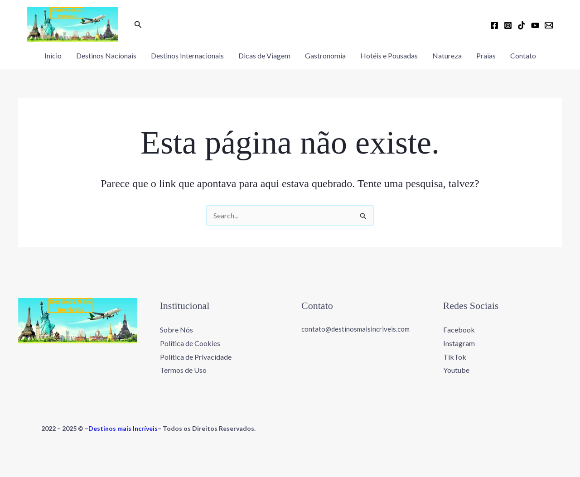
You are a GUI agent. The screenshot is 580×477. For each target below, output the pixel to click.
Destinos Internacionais (187, 55)
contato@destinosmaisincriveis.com (355, 329)
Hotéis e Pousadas (389, 55)
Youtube (456, 370)
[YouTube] (535, 25)
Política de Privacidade (196, 356)
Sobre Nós (176, 329)
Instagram (459, 343)
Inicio (53, 55)
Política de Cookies (190, 343)
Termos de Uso (183, 370)
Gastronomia (325, 55)
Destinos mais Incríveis (123, 428)
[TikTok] (521, 25)
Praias (486, 55)
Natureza (447, 55)
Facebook (459, 329)
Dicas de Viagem (264, 55)
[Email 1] (549, 25)
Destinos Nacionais (106, 55)
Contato (523, 55)
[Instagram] (508, 25)
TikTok (454, 356)
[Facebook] (494, 25)
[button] (138, 24)
